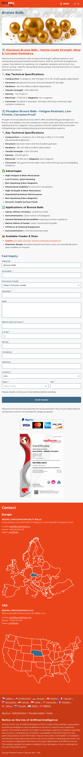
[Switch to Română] (64, 702)
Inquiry (50, 713)
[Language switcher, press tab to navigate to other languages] (76, 4)
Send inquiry (41, 400)
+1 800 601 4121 (15, 620)
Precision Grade (10, 281)
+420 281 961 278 (16, 529)
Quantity (7, 291)
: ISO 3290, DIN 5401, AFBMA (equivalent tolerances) (33, 240)
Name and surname (13, 322)
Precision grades (36, 713)
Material (6, 261)
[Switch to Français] (65, 699)
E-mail (6, 332)
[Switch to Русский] (20, 706)
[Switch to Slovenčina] (9, 702)
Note (4, 301)
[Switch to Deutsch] (38, 699)
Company (7, 352)
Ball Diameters (19, 713)
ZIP (52, 382)
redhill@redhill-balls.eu (19, 526)
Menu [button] (64, 3)
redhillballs (13, 532)
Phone (5, 342)
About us (6, 713)
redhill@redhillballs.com (20, 617)
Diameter (7, 271)
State (5, 382)
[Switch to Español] (52, 699)
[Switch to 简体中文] (45, 706)
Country (6, 372)
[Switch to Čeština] (7, 699)
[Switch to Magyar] (23, 702)
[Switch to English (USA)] (23, 699)
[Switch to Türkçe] (7, 706)
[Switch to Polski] (35, 702)
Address (6, 362)
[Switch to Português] (49, 702)
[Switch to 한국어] (33, 706)
